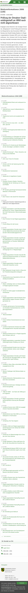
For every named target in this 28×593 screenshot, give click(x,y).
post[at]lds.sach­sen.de (13, 579)
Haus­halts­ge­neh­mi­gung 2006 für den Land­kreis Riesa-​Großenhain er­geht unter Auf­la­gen (14, 450)
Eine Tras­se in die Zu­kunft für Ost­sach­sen (14, 196)
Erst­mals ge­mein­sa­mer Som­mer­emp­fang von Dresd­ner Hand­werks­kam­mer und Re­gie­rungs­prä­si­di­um (14, 308)
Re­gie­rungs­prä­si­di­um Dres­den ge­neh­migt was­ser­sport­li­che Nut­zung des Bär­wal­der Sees (14, 400)
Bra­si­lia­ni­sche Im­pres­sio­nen (10, 171)
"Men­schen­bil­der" (7, 314)
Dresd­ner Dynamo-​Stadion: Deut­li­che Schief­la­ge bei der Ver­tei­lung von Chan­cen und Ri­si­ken (14, 183)
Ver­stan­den (22, 583)
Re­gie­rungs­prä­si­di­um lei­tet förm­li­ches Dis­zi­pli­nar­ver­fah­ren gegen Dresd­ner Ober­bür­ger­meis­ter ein (14, 299)
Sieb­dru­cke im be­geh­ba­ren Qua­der (12, 176)
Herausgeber (4, 565)
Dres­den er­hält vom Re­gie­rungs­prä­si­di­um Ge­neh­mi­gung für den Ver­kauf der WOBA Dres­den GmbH (14, 427)
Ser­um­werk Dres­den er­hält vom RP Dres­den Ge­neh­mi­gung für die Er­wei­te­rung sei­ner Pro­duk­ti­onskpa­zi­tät (14, 458)
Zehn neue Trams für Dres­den (11, 159)
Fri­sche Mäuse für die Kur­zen (10, 224)
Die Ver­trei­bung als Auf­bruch (10, 511)
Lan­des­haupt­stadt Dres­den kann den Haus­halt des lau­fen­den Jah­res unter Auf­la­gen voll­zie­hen (14, 349)
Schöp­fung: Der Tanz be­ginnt (10, 421)
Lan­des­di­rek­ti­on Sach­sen (7, 5)
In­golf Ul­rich (6, 548)
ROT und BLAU (7, 465)
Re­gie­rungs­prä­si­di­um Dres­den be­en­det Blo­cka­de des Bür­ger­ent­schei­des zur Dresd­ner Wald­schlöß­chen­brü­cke (14, 256)
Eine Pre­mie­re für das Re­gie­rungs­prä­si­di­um (14, 219)
